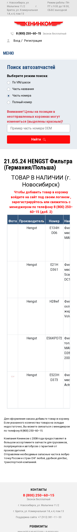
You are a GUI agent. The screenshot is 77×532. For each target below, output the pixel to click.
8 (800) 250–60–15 (31, 430)
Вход (17, 40)
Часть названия (23, 89)
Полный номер (22, 102)
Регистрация (33, 40)
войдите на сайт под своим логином (40, 197)
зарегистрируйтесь (27, 202)
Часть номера (21, 95)
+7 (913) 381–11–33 (49, 517)
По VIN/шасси (21, 82)
